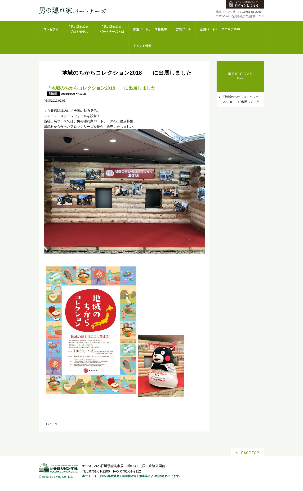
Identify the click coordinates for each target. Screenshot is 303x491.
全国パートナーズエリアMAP (220, 29)
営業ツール (183, 29)
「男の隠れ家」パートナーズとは (112, 29)
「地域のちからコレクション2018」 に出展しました (101, 88)
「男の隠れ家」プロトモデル (79, 29)
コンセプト (50, 29)
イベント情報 (142, 46)
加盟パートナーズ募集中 (150, 29)
